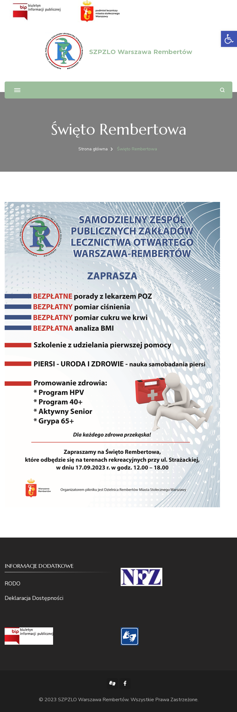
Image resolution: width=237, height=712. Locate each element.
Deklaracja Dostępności (34, 598)
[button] (229, 39)
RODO (12, 583)
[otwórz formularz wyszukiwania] (222, 90)
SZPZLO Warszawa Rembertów (140, 52)
